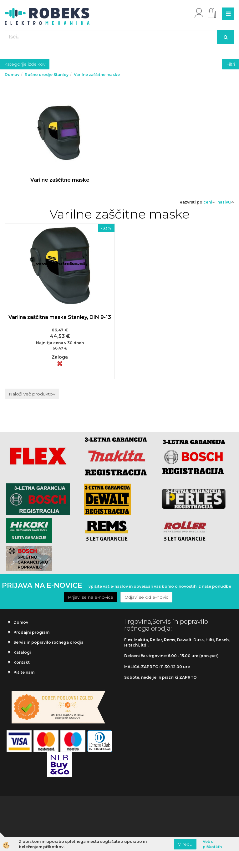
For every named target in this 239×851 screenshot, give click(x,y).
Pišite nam (23, 672)
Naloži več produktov (32, 394)
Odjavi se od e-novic (146, 597)
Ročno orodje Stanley (47, 74)
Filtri (230, 64)
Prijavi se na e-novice (90, 597)
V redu (185, 844)
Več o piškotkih (212, 844)
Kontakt (21, 662)
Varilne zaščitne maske (97, 74)
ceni (209, 202)
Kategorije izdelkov (24, 64)
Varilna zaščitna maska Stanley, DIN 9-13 (59, 317)
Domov (12, 74)
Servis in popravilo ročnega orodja (48, 642)
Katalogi (22, 652)
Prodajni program (31, 632)
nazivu (225, 202)
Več (60, 144)
